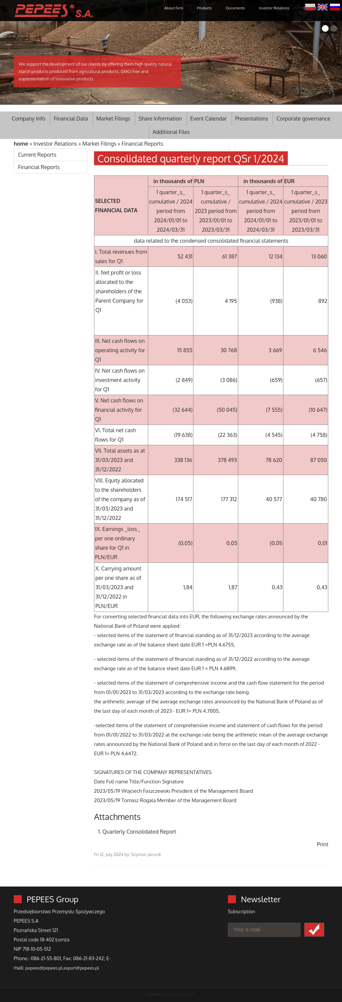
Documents (235, 7)
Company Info (28, 118)
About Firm (174, 7)
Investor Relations (274, 7)
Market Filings (113, 118)
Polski (310, 6)
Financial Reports (142, 143)
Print (322, 844)
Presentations (251, 118)
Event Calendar (208, 118)
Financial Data (71, 118)
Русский (335, 6)
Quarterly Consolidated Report (139, 831)
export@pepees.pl (81, 968)
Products (204, 7)
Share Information (160, 118)
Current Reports (37, 154)
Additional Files (171, 132)
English (322, 6)
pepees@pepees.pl (43, 968)
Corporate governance (303, 118)
